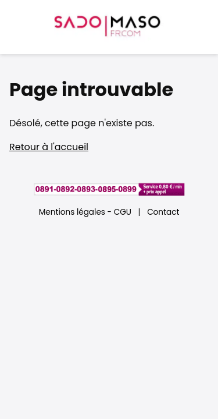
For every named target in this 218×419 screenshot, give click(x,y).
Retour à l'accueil (48, 147)
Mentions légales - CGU (85, 212)
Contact (163, 212)
